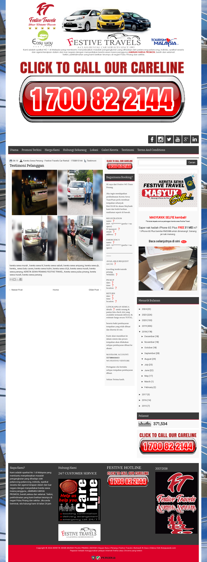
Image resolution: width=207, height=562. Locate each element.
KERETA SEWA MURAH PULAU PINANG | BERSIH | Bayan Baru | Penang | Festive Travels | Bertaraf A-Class (101, 548)
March (147, 381)
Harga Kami (52, 150)
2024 (144, 309)
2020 (144, 320)
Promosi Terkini (31, 150)
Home (56, 290)
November (149, 342)
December (149, 336)
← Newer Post (16, 290)
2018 (144, 331)
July (146, 364)
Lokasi (94, 150)
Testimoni (128, 150)
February (148, 387)
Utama (14, 150)
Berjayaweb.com (168, 548)
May (146, 376)
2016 (144, 400)
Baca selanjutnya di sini (164, 241)
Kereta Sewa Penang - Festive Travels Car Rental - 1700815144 (52, 160)
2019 (144, 326)
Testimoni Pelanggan (27, 166)
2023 (144, 314)
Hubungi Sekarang (75, 150)
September (149, 353)
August (147, 359)
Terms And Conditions (151, 150)
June (146, 370)
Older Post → (95, 290)
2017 (144, 394)
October (148, 347)
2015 (144, 406)
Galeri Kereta (109, 150)
